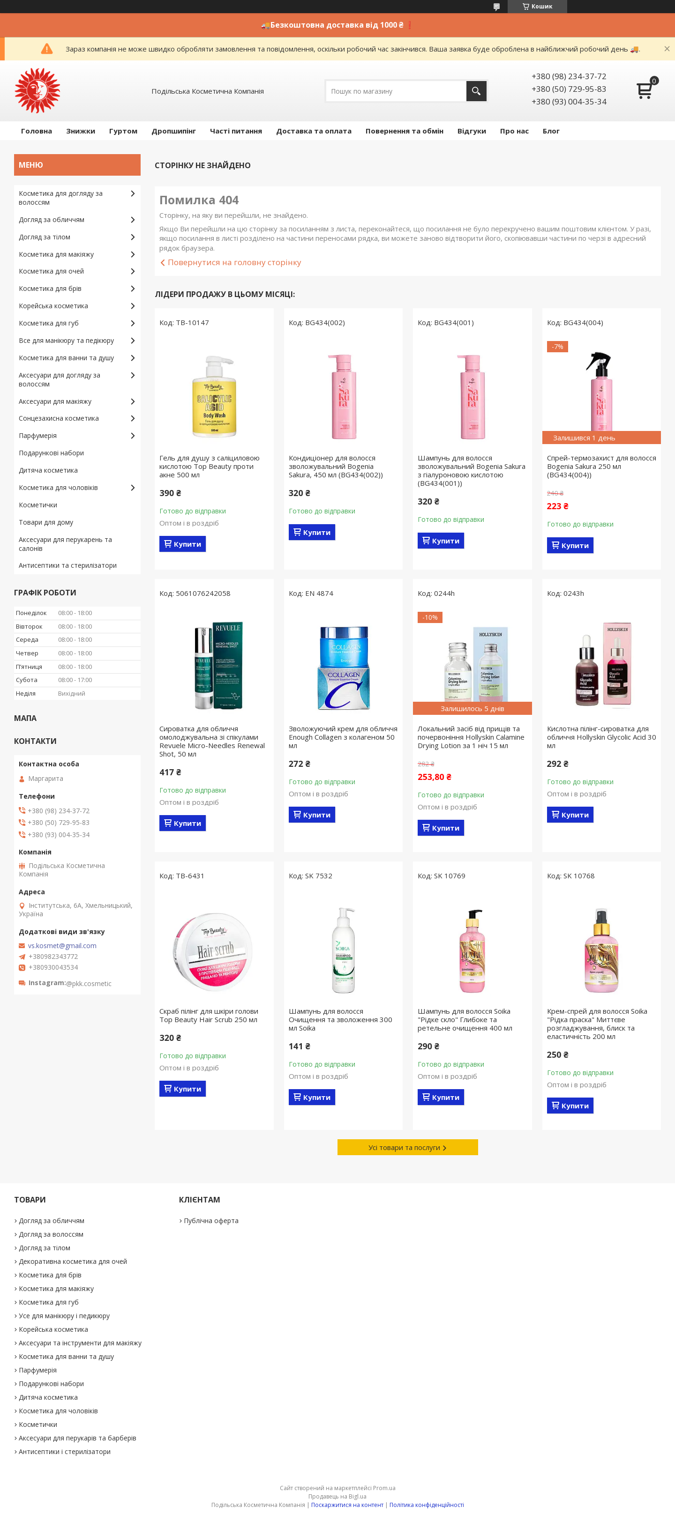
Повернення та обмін (404, 130)
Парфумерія (38, 435)
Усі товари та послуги (404, 1147)
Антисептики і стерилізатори (65, 1451)
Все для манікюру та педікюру (66, 340)
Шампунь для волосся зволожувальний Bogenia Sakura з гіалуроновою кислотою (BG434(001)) (471, 470)
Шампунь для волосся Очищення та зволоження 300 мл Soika (340, 1019)
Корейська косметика (53, 305)
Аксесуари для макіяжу (55, 401)
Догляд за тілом (44, 236)
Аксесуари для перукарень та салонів (65, 544)
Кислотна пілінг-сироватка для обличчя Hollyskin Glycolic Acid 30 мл (601, 737)
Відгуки (472, 130)
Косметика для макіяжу (56, 254)
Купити (187, 544)
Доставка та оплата (314, 130)
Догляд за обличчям (51, 219)
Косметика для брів (50, 288)
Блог (551, 130)
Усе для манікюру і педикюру (64, 1315)
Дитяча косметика (48, 470)
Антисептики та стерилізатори (68, 565)
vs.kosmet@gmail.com (62, 946)
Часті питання (236, 130)
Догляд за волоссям (51, 1234)
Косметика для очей (51, 271)
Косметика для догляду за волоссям (61, 198)
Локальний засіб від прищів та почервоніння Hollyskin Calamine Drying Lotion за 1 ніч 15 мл (471, 737)
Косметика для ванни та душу (66, 357)
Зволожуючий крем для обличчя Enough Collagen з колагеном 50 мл (343, 737)
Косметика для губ (49, 323)
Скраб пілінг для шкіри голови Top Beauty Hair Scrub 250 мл (208, 1015)
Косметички (38, 504)
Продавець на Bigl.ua (337, 1496)
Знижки (80, 130)
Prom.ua (384, 1488)
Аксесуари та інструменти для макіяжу (80, 1342)
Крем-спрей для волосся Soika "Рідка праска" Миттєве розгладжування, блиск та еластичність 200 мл (597, 1023)
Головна (36, 130)
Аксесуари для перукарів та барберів (77, 1437)
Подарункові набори (51, 452)
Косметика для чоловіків (58, 487)
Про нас (514, 130)
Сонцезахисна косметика (59, 418)
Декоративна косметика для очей (73, 1261)
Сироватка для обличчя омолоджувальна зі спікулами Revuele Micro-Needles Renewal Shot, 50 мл (212, 741)
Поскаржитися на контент (347, 1505)
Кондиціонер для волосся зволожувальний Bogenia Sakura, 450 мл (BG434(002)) (336, 466)
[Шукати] (476, 91)
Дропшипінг (173, 130)
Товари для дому (46, 522)
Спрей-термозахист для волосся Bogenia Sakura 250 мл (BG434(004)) (601, 466)
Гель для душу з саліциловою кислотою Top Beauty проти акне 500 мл (209, 466)
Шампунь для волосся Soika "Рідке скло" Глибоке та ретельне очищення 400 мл (465, 1019)
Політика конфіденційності (427, 1505)
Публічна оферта (211, 1220)
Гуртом (123, 130)
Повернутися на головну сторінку (234, 262)
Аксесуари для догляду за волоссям (59, 379)
